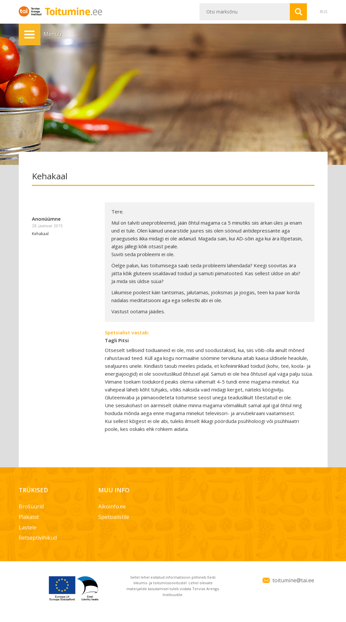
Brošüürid (31, 506)
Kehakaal (40, 233)
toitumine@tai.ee (293, 580)
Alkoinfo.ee (112, 506)
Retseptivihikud (38, 537)
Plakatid (28, 517)
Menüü (29, 34)
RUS (323, 11)
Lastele (27, 527)
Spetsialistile (113, 517)
